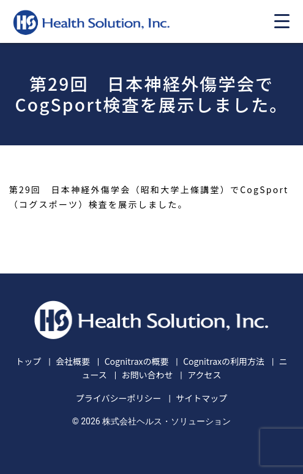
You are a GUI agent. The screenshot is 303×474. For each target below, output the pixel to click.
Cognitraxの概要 (137, 361)
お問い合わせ (147, 375)
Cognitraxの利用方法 (223, 361)
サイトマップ (201, 398)
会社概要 (73, 361)
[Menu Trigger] (281, 20)
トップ (28, 361)
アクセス (204, 375)
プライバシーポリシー (119, 398)
